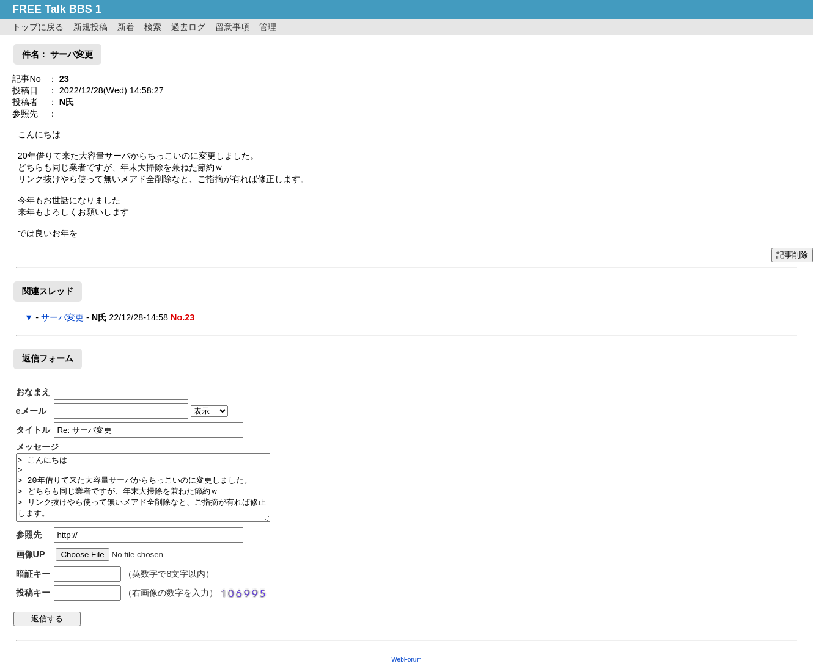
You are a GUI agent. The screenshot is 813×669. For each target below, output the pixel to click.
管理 (267, 27)
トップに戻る (38, 27)
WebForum (406, 659)
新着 (125, 27)
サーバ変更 (62, 317)
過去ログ (188, 27)
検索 (152, 27)
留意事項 (232, 27)
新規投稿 (90, 27)
